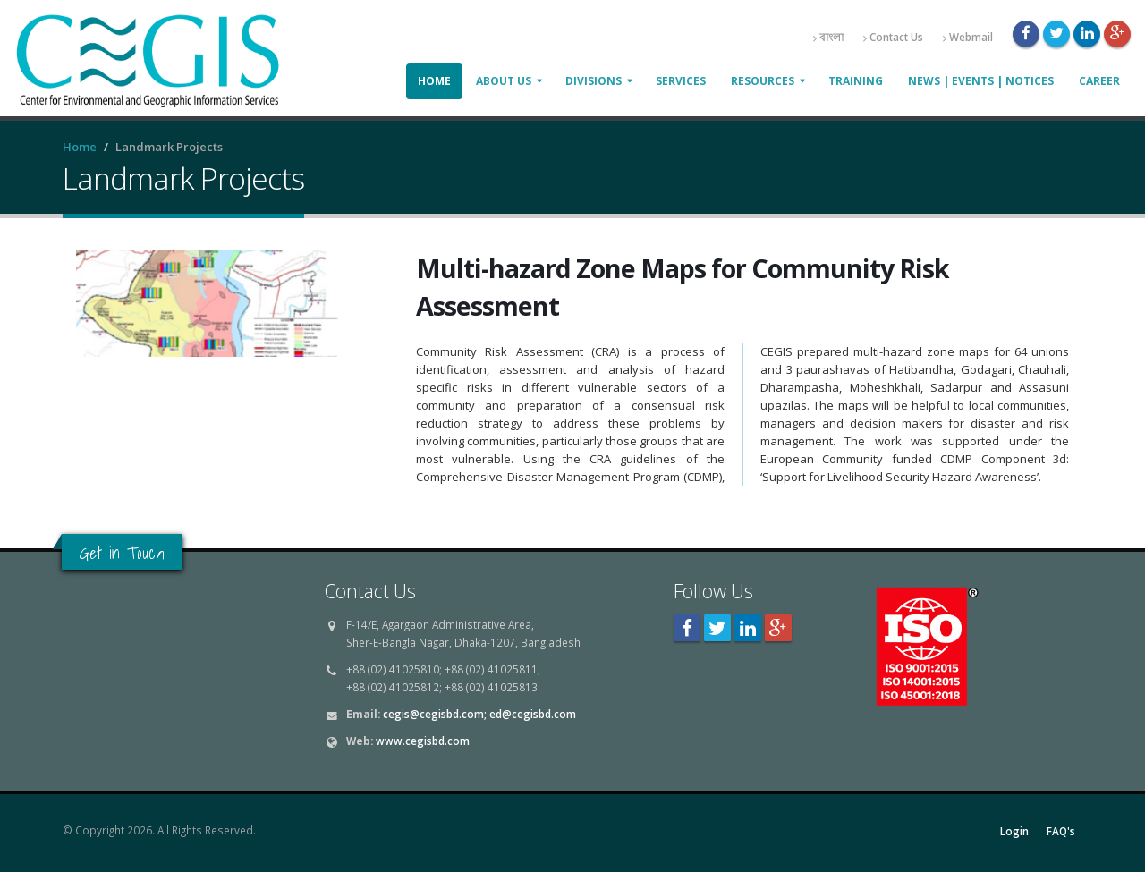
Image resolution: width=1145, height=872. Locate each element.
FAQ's (1061, 831)
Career (1099, 81)
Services (681, 81)
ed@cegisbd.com (532, 714)
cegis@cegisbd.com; (435, 714)
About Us (503, 81)
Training (855, 81)
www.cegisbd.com (423, 740)
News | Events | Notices (981, 81)
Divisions (593, 81)
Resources (762, 81)
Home (434, 81)
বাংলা (828, 37)
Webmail (968, 37)
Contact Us (893, 37)
